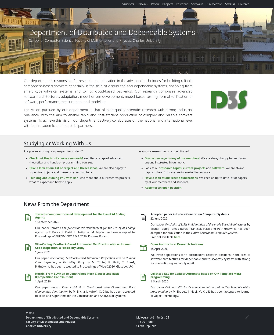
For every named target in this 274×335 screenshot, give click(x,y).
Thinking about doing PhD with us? (53, 178)
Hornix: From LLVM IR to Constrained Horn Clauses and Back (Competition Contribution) (77, 275)
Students (128, 4)
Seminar (230, 4)
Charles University (38, 326)
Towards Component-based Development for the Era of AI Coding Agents (80, 215)
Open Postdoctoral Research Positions (176, 244)
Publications (214, 4)
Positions (182, 4)
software (218, 168)
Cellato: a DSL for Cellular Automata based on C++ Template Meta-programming (196, 275)
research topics (171, 168)
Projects (167, 4)
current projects (194, 168)
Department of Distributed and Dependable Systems (62, 317)
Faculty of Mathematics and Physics (50, 322)
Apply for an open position (163, 188)
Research (142, 4)
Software (197, 4)
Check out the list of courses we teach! (56, 158)
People (155, 4)
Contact (243, 4)
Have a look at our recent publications (171, 178)
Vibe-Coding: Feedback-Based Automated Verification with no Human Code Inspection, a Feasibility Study (83, 245)
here (177, 237)
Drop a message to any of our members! (172, 158)
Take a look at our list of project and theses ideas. (63, 168)
